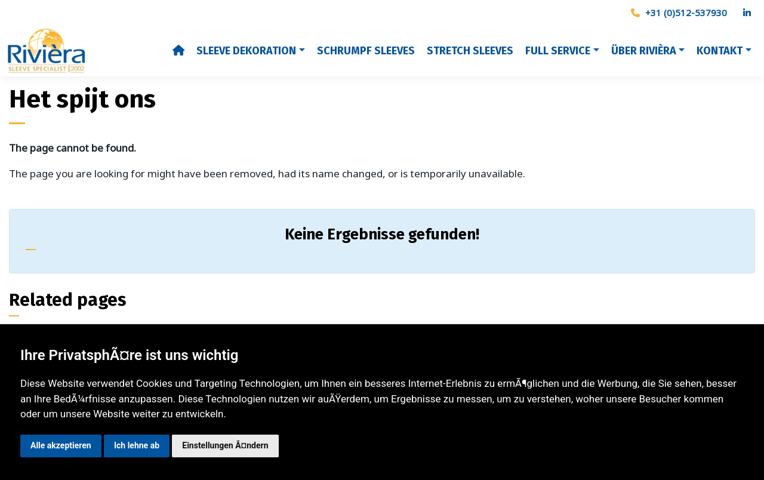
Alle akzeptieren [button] (60, 445)
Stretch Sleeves (470, 50)
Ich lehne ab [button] (136, 445)
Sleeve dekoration (246, 50)
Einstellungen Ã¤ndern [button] (225, 445)
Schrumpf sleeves (366, 50)
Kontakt (720, 50)
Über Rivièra (643, 50)
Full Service (557, 50)
